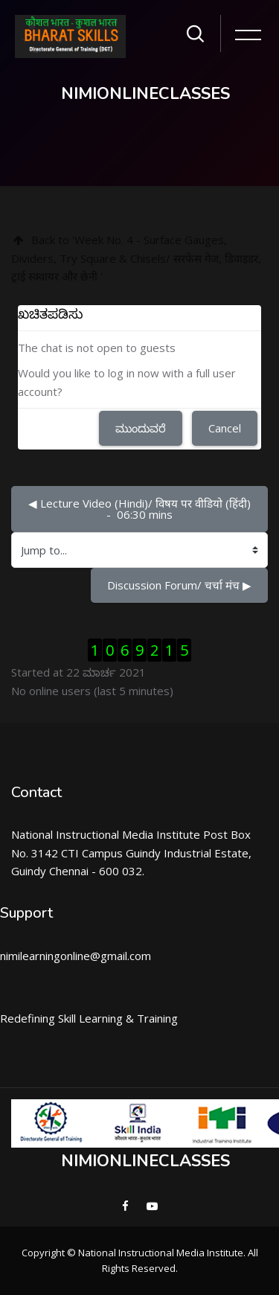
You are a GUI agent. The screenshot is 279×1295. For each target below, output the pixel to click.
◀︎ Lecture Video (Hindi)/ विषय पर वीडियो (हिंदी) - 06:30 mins (141, 509)
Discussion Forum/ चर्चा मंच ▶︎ (179, 585)
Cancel (224, 428)
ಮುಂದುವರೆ (140, 428)
